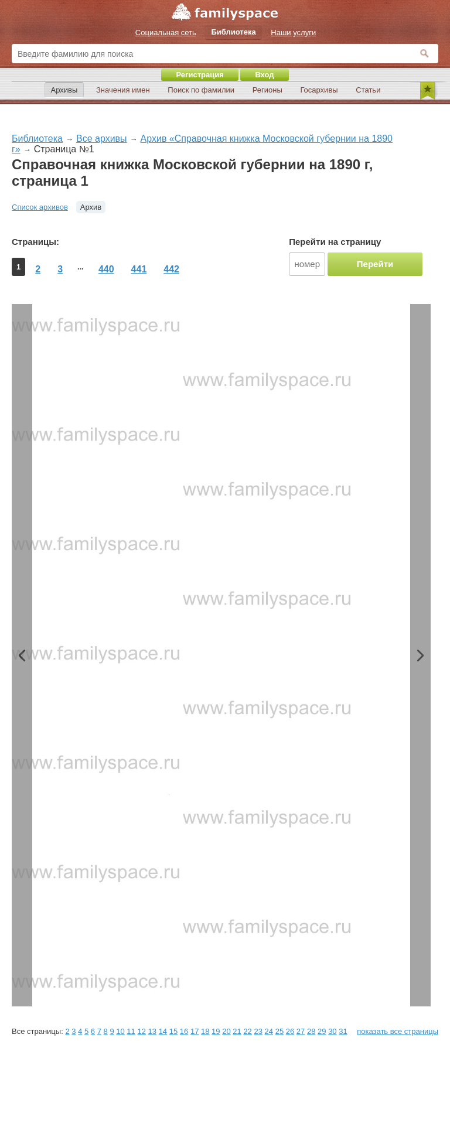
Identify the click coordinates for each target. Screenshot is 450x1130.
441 (139, 269)
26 (290, 1031)
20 (226, 1031)
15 (173, 1031)
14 (163, 1031)
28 (311, 1031)
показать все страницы (397, 1031)
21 (237, 1031)
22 (247, 1031)
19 (216, 1031)
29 (322, 1031)
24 (269, 1031)
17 (194, 1031)
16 (184, 1031)
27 (300, 1031)
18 (205, 1031)
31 (343, 1031)
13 (152, 1031)
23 (258, 1031)
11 (131, 1031)
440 (106, 269)
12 (141, 1031)
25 (279, 1031)
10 (120, 1031)
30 (332, 1031)
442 (171, 269)
